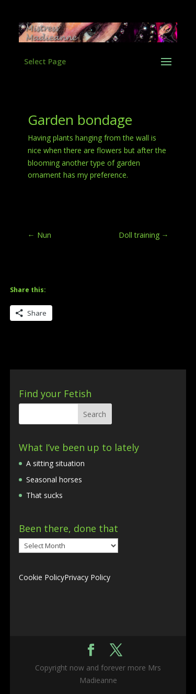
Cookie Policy (41, 577)
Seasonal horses (54, 479)
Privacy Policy (87, 577)
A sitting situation (55, 463)
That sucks (44, 495)
